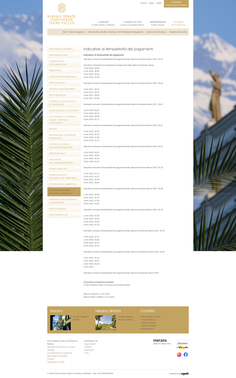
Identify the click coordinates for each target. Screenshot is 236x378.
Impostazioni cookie (55, 362)
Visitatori (88, 347)
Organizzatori (90, 344)
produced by (179, 374)
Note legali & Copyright (57, 356)
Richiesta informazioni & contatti (61, 347)
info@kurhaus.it (147, 329)
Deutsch (144, 3)
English (159, 3)
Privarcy (50, 359)
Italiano (151, 3)
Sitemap (50, 350)
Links (86, 353)
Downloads (89, 350)
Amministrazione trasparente (59, 353)
